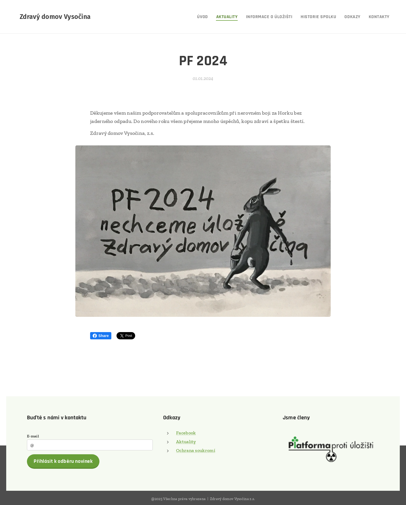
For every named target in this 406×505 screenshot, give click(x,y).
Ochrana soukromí (195, 450)
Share (101, 336)
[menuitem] (204, 16)
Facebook (186, 433)
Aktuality (186, 441)
